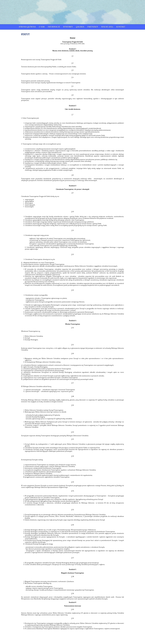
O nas (42, 27)
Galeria (80, 27)
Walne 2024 (107, 27)
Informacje (54, 27)
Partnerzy (92, 27)
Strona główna (27, 27)
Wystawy (68, 27)
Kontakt (120, 27)
